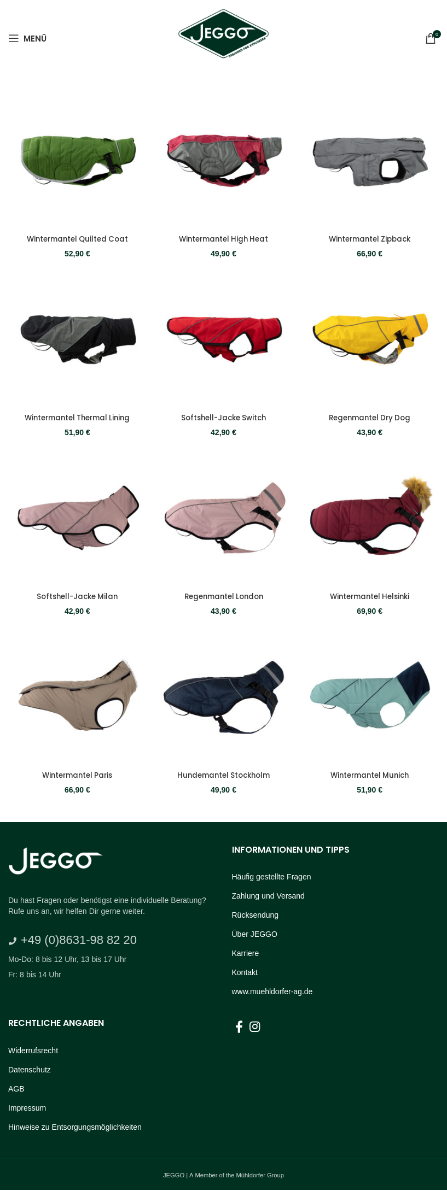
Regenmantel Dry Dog (371, 416)
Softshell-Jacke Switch (223, 416)
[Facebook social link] (239, 1027)
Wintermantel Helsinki (371, 596)
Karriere (245, 953)
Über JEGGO (254, 934)
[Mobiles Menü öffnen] (27, 38)
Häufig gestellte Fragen (271, 877)
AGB (16, 1089)
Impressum (27, 1108)
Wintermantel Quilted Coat (76, 236)
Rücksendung (255, 915)
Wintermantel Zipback (371, 236)
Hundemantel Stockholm (223, 776)
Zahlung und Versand (268, 896)
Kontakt (245, 972)
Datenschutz (29, 1070)
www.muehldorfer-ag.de (272, 992)
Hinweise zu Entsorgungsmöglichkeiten (75, 1127)
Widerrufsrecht (33, 1051)
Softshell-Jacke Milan (76, 596)
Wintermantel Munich (371, 776)
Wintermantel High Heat (223, 236)
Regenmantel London (223, 596)
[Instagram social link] (254, 1027)
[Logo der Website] (223, 37)
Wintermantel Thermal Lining (76, 416)
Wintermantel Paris (76, 776)
